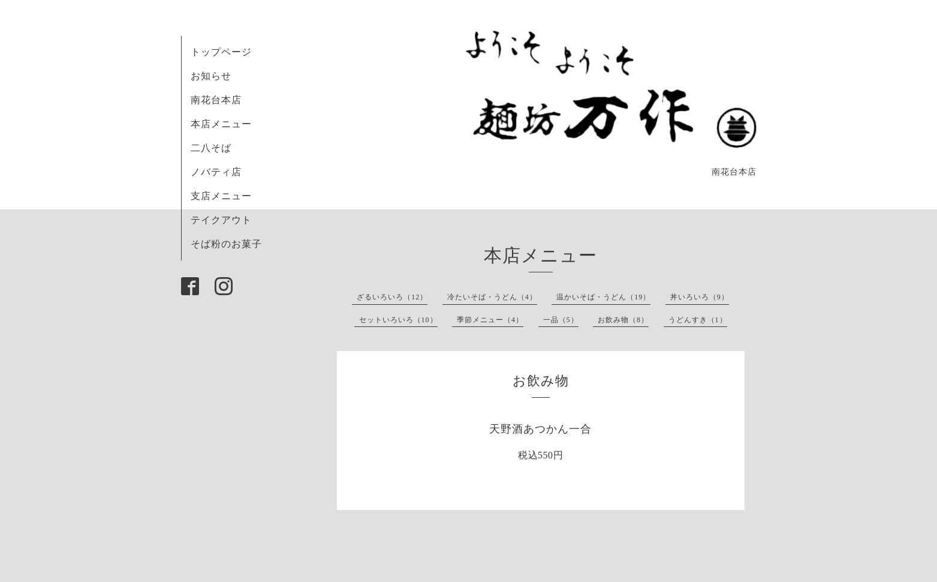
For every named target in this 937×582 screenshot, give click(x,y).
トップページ (221, 52)
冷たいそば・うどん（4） (492, 297)
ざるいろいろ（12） (392, 297)
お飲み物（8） (623, 320)
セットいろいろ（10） (398, 320)
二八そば (211, 148)
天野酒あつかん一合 (540, 429)
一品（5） (561, 320)
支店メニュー (221, 196)
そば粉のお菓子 (226, 244)
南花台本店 (216, 100)
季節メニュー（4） (490, 320)
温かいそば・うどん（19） (603, 297)
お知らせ (211, 76)
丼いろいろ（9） (699, 297)
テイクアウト (221, 220)
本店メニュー (221, 124)
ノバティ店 (216, 172)
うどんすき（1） (697, 320)
